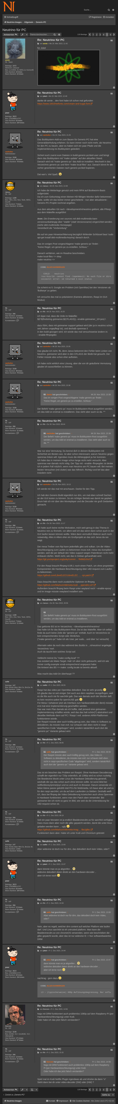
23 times (19, 72)
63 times (19, 120)
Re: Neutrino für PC (50, 40)
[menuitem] (108, 17)
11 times (20, 206)
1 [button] (93, 34)
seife (7, 682)
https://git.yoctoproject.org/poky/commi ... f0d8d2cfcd (63, 559)
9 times (19, 691)
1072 (14, 66)
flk (6, 308)
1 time (18, 689)
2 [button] (96, 34)
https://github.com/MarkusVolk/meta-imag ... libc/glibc (63, 829)
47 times (20, 1040)
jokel (7, 113)
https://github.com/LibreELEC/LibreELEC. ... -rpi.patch (64, 575)
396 (14, 314)
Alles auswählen (56, 267)
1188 (14, 198)
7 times (18, 204)
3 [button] (100, 34)
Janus (7, 192)
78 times (20, 161)
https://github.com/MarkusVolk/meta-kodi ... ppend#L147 (65, 585)
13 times (19, 316)
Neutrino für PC (14, 30)
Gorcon (8, 1026)
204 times (20, 123)
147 (14, 685)
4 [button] (103, 34)
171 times (19, 1038)
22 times (20, 74)
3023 (14, 116)
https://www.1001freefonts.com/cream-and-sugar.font (63, 103)
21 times (20, 318)
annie (7, 60)
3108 (14, 157)
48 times (19, 159)
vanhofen (9, 152)
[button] (89, 34)
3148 (14, 1032)
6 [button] (110, 34)
